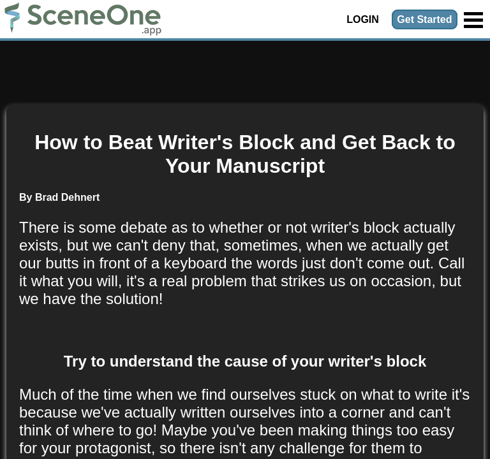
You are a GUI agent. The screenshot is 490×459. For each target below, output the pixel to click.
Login (362, 19)
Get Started (424, 19)
